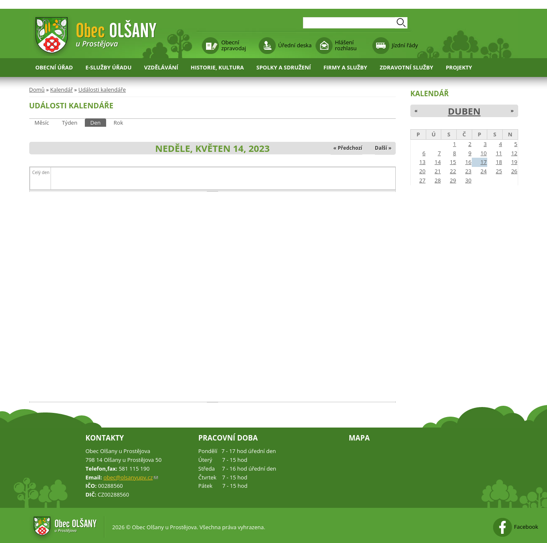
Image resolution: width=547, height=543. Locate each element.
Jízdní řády (405, 45)
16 (468, 162)
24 (484, 171)
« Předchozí (347, 147)
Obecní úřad (54, 67)
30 (468, 180)
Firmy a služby (345, 67)
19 (514, 162)
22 (453, 171)
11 (499, 153)
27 (422, 180)
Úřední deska (295, 45)
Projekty (459, 67)
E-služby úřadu (108, 67)
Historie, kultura (217, 67)
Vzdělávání (161, 67)
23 (468, 171)
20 (422, 171)
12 (514, 153)
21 (438, 171)
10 (484, 153)
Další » (383, 147)
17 (484, 162)
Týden (69, 122)
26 (514, 171)
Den (98, 122)
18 (499, 162)
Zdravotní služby (406, 67)
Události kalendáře (102, 89)
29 (453, 180)
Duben (464, 111)
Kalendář (61, 89)
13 (422, 162)
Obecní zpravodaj (233, 45)
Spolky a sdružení (284, 67)
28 (438, 180)
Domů (37, 89)
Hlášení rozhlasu (346, 45)
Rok (118, 122)
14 (438, 162)
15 (453, 162)
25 (499, 171)
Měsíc (42, 122)
